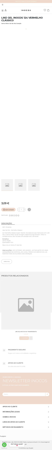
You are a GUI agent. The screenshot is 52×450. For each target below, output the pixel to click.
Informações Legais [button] (11, 412)
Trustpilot (3, 436)
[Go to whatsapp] (4, 445)
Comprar (24, 338)
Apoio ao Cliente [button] (10, 406)
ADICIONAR (8, 210)
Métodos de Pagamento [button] (13, 427)
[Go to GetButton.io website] (4, 448)
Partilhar (4, 215)
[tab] (26, 223)
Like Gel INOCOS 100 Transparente (26, 331)
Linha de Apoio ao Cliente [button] (14, 422)
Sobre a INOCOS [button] (9, 417)
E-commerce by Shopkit (26, 448)
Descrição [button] (6, 223)
